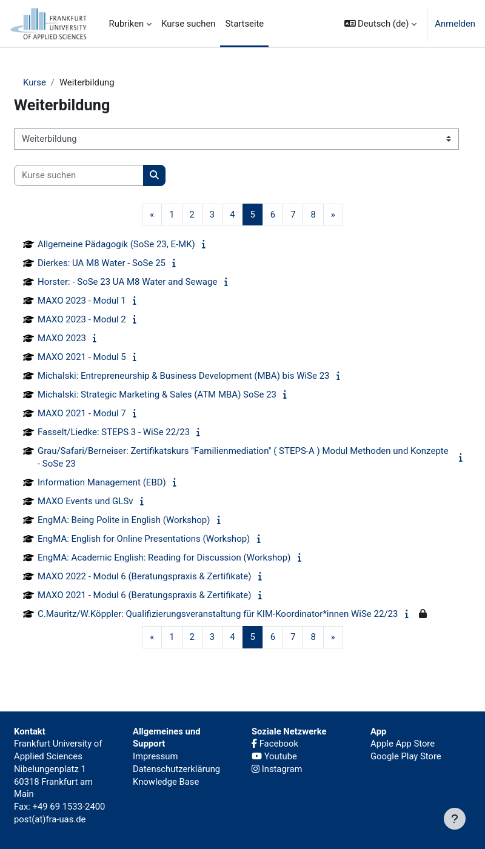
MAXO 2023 (62, 338)
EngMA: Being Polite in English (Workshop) (124, 519)
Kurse (34, 82)
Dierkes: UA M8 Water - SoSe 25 (102, 263)
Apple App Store (402, 743)
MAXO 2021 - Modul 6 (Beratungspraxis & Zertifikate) (144, 595)
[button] (380, 23)
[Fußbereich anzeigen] (455, 819)
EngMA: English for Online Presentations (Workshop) (144, 538)
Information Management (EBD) (102, 482)
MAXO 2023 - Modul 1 (82, 300)
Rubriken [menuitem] (126, 23)
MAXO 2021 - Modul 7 (82, 413)
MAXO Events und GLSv (85, 501)
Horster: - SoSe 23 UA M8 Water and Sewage (127, 281)
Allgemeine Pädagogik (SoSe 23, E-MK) (116, 244)
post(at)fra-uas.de (49, 819)
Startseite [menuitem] (244, 23)
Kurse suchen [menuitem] (188, 23)
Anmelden (455, 23)
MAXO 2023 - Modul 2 (82, 319)
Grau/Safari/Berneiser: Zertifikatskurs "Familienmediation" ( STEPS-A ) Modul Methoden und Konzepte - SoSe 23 (243, 457)
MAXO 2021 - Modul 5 (82, 356)
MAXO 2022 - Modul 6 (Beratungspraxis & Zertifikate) (144, 576)
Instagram (277, 769)
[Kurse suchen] (79, 175)
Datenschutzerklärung (176, 769)
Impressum (155, 756)
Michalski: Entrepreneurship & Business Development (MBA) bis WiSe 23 (184, 375)
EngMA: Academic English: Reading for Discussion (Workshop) (164, 557)
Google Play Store (405, 756)
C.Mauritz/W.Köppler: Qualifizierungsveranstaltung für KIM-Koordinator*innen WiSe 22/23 (218, 613)
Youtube (274, 756)
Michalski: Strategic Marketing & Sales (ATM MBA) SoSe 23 (157, 394)
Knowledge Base (166, 781)
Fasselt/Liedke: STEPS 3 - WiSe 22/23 (114, 432)
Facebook (275, 743)
